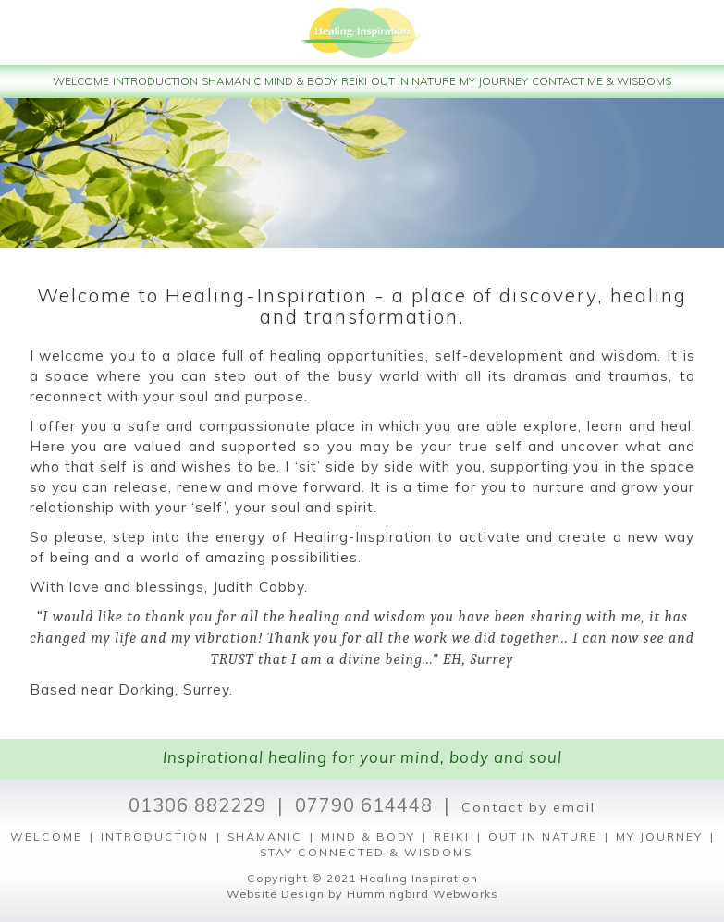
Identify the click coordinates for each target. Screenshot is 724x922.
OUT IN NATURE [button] (413, 81)
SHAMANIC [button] (231, 81)
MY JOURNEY (659, 836)
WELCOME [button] (81, 81)
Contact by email (528, 807)
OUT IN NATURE (542, 836)
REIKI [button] (354, 81)
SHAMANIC (264, 836)
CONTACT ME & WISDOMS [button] (601, 81)
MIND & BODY (368, 836)
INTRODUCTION (155, 836)
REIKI (452, 836)
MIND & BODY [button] (300, 81)
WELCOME (46, 836)
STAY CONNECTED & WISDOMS (366, 852)
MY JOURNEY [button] (494, 81)
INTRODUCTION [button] (155, 81)
